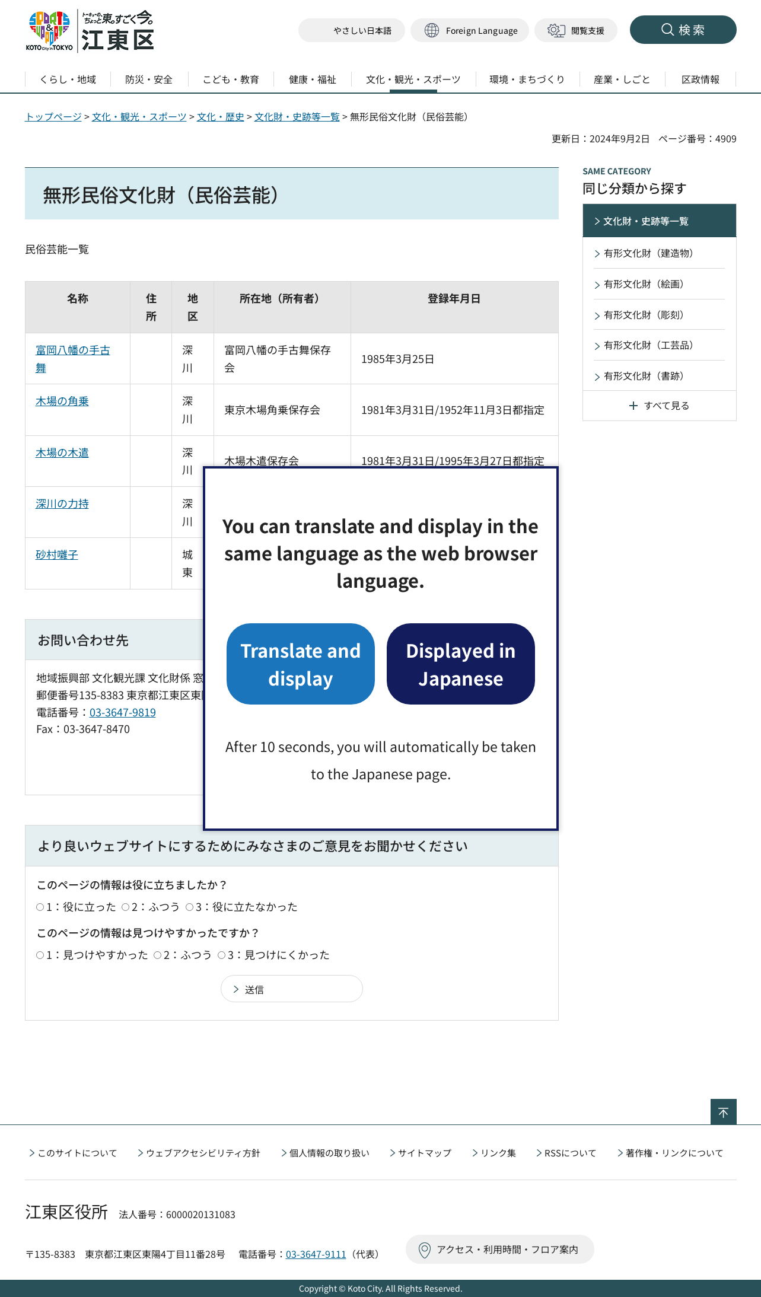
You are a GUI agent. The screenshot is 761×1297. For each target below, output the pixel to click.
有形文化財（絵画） (646, 283)
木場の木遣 (62, 452)
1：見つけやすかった (97, 954)
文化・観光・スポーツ (139, 116)
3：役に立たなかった (247, 906)
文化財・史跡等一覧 (297, 116)
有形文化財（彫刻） (646, 314)
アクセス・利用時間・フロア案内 (507, 1249)
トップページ (53, 116)
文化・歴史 (220, 116)
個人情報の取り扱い (329, 1152)
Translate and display (300, 663)
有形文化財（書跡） (646, 375)
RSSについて (571, 1152)
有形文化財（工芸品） (651, 344)
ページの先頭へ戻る (736, 1107)
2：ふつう (156, 906)
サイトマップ (424, 1152)
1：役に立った (81, 906)
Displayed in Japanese (461, 663)
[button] (469, 30)
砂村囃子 (57, 554)
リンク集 (498, 1152)
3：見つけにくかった (279, 954)
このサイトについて (77, 1152)
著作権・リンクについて (675, 1152)
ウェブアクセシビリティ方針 (203, 1152)
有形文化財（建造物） (651, 253)
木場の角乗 (62, 400)
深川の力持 (62, 503)
